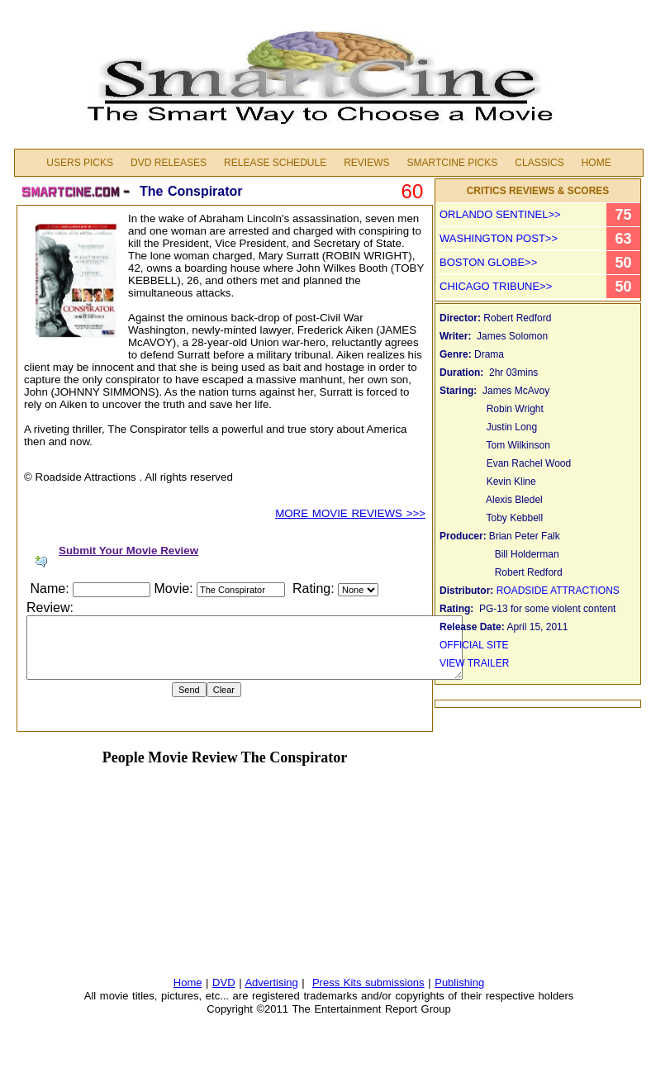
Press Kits (338, 982)
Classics (539, 163)
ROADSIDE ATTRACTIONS (558, 590)
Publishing (459, 982)
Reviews (366, 163)
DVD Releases (169, 163)
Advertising (271, 982)
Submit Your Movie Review (128, 550)
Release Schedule (275, 163)
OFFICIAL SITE (475, 645)
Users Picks (79, 163)
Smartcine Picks (451, 163)
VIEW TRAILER (474, 663)
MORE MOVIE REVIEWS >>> (350, 513)
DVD (223, 982)
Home (596, 163)
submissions (395, 982)
